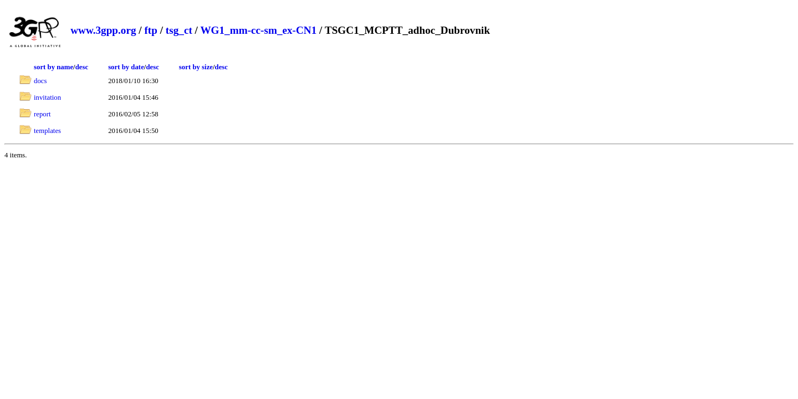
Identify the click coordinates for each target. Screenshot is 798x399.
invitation (47, 97)
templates (47, 131)
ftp (150, 30)
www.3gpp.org (103, 30)
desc (81, 67)
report (42, 114)
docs (40, 81)
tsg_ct (179, 30)
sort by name (53, 67)
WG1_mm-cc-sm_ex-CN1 (258, 30)
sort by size (196, 67)
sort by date (126, 67)
